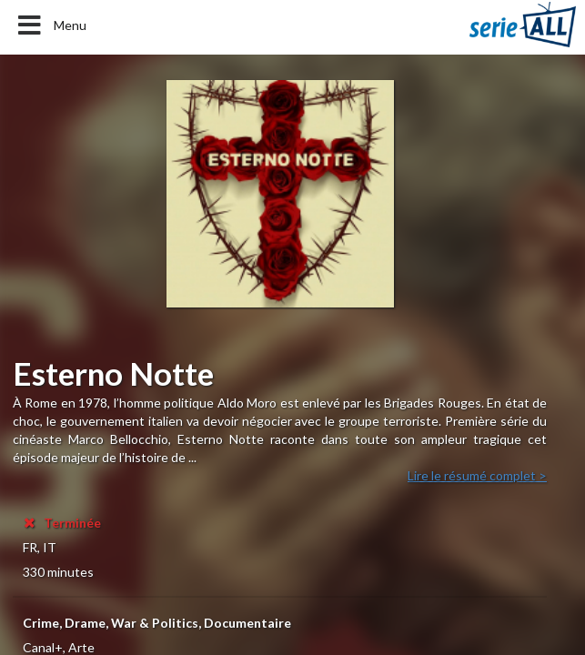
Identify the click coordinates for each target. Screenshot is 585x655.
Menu (50, 25)
